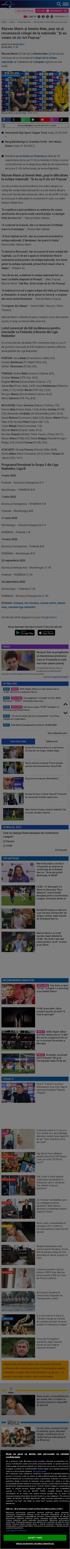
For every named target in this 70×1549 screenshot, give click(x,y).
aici (15, 1491)
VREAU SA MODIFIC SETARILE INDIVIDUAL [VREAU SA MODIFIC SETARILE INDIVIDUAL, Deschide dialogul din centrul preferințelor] (35, 1544)
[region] (35, 1499)
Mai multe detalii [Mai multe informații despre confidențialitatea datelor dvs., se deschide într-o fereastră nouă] (39, 1471)
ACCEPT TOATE (35, 1538)
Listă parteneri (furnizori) (16, 1531)
